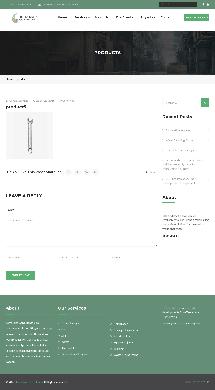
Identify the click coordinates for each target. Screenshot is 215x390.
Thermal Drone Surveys (180, 150)
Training (119, 348)
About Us (101, 17)
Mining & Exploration (126, 330)
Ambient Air (68, 348)
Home (62, 17)
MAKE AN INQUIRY (197, 17)
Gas (63, 329)
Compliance (121, 323)
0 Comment (67, 100)
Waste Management (126, 354)
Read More (170, 236)
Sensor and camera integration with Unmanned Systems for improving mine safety (182, 164)
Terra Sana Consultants (29, 382)
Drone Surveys (70, 323)
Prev (150, 172)
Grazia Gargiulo (18, 100)
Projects (146, 17)
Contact (167, 17)
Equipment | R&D (124, 342)
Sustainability (122, 336)
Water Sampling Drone (179, 140)
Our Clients (124, 17)
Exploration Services (178, 130)
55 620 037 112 (201, 382)
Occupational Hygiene (74, 354)
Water (65, 341)
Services (80, 17)
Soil (63, 335)
